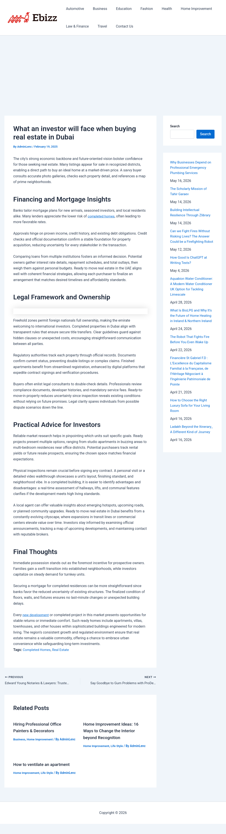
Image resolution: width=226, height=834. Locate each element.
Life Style (118, 746)
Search (175, 126)
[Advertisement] (113, 68)
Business (97, 9)
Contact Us (120, 26)
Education (119, 9)
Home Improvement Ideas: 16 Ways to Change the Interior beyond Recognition (112, 731)
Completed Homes (37, 650)
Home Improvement (186, 9)
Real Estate (62, 650)
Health (159, 9)
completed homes (102, 216)
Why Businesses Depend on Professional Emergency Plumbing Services (191, 167)
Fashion (140, 9)
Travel (99, 26)
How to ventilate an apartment (43, 769)
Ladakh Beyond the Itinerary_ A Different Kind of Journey (192, 442)
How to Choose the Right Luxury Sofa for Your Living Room (191, 416)
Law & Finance (76, 26)
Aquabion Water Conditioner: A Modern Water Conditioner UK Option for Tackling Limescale (187, 294)
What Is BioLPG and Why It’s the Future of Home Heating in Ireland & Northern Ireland (192, 326)
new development (36, 615)
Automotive (74, 9)
